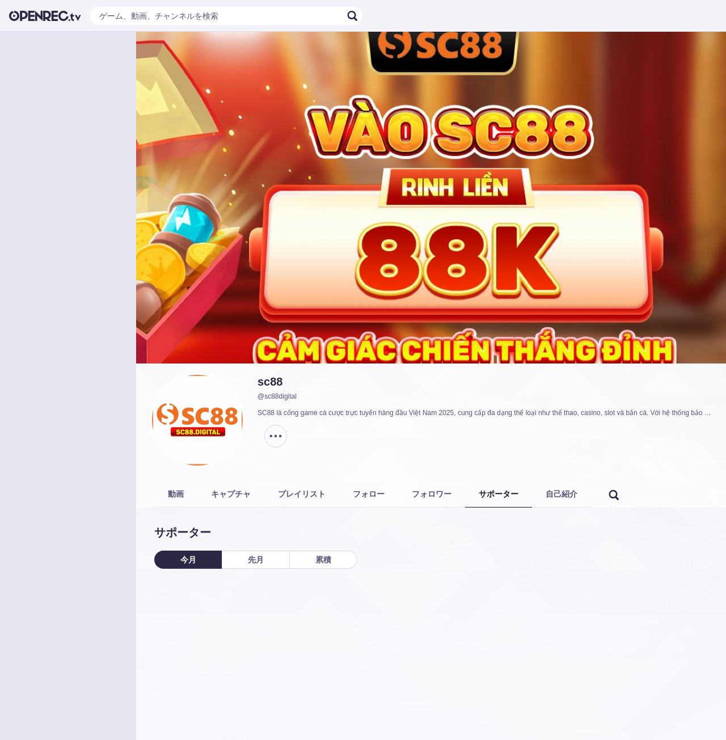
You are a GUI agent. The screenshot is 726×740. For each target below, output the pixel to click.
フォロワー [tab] (431, 493)
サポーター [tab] (498, 493)
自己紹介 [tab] (561, 493)
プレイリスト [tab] (302, 493)
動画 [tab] (176, 493)
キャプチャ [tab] (231, 493)
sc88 (270, 381)
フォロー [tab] (369, 493)
